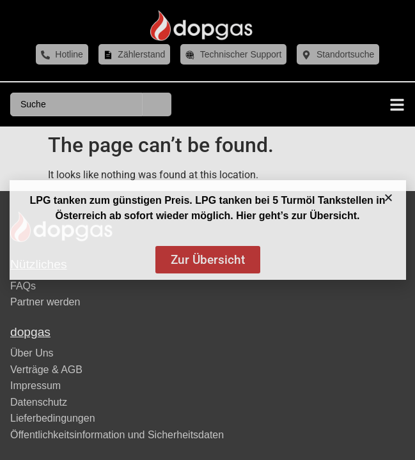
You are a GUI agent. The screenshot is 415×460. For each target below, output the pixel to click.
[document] (207, 230)
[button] (388, 198)
